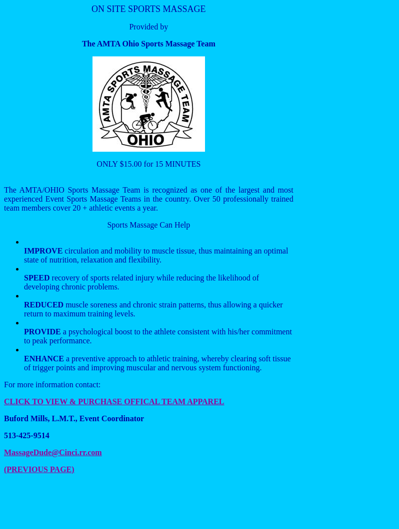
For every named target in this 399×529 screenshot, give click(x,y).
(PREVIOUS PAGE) (39, 469)
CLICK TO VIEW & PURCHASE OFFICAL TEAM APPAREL (114, 401)
